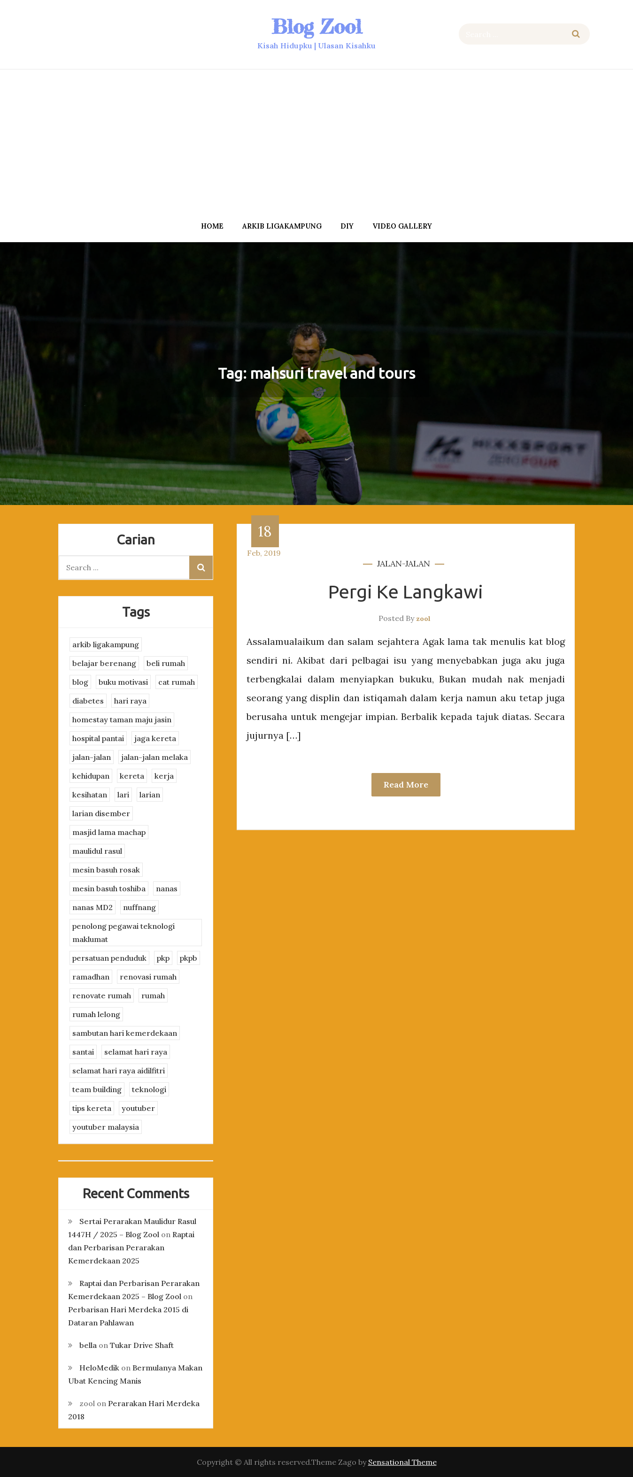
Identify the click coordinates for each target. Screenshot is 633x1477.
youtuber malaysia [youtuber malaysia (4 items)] (105, 1127)
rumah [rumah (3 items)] (153, 995)
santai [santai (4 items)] (83, 1051)
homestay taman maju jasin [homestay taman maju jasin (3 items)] (121, 719)
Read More (406, 784)
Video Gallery (402, 226)
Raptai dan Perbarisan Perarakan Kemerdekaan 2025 (131, 1247)
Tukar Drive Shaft (142, 1345)
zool (423, 618)
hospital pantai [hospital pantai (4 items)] (98, 738)
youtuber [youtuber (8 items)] (138, 1108)
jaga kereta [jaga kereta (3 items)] (155, 738)
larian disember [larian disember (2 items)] (101, 813)
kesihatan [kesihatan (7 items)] (89, 794)
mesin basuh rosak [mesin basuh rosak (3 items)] (106, 869)
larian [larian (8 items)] (149, 794)
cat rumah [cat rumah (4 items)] (176, 682)
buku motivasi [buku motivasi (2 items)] (123, 682)
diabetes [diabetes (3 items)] (88, 700)
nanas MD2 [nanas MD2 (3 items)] (92, 907)
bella (88, 1345)
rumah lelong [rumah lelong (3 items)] (96, 1014)
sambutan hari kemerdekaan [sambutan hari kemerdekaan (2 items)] (124, 1033)
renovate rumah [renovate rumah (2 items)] (101, 995)
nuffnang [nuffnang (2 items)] (139, 907)
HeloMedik (99, 1367)
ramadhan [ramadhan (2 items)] (90, 976)
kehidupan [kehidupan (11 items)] (90, 776)
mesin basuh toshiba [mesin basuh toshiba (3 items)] (109, 888)
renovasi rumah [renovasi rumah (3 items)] (148, 976)
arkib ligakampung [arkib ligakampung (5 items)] (105, 644)
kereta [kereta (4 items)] (132, 776)
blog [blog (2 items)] (80, 682)
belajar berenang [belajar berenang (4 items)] (104, 663)
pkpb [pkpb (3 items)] (188, 958)
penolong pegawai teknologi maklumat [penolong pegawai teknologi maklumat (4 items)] (123, 932)
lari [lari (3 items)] (123, 794)
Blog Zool (316, 26)
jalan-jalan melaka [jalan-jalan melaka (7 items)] (154, 757)
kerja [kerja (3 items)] (164, 776)
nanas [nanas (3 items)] (167, 888)
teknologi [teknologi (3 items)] (149, 1089)
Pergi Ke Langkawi (405, 591)
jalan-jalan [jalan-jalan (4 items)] (91, 757)
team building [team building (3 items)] (97, 1089)
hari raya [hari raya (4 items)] (130, 700)
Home (212, 226)
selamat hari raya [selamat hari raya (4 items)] (135, 1051)
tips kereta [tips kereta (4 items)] (91, 1108)
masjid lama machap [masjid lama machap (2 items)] (109, 832)
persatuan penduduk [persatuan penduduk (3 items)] (109, 958)
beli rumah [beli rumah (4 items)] (166, 663)
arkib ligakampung (282, 226)
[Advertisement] (316, 142)
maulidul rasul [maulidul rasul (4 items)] (97, 851)
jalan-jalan (403, 563)
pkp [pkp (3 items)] (163, 958)
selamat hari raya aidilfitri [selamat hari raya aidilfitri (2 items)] (118, 1070)
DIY (347, 226)
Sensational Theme (402, 1462)
